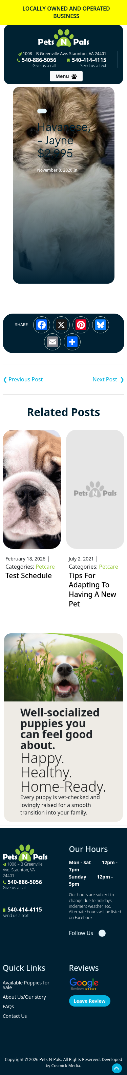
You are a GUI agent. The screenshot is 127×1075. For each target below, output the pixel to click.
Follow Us (81, 933)
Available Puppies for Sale (26, 985)
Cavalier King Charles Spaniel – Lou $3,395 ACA (33, 379)
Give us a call (44, 65)
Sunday (77, 876)
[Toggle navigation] (66, 76)
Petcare (45, 566)
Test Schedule (28, 575)
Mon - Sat (80, 862)
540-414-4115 (86, 62)
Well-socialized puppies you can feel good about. (60, 728)
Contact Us (15, 1016)
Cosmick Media (65, 1066)
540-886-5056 (36, 62)
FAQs (8, 1006)
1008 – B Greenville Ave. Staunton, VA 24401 (62, 54)
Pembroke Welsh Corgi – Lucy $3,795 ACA (94, 379)
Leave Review (90, 1001)
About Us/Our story (24, 997)
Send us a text (93, 65)
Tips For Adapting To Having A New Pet (92, 589)
